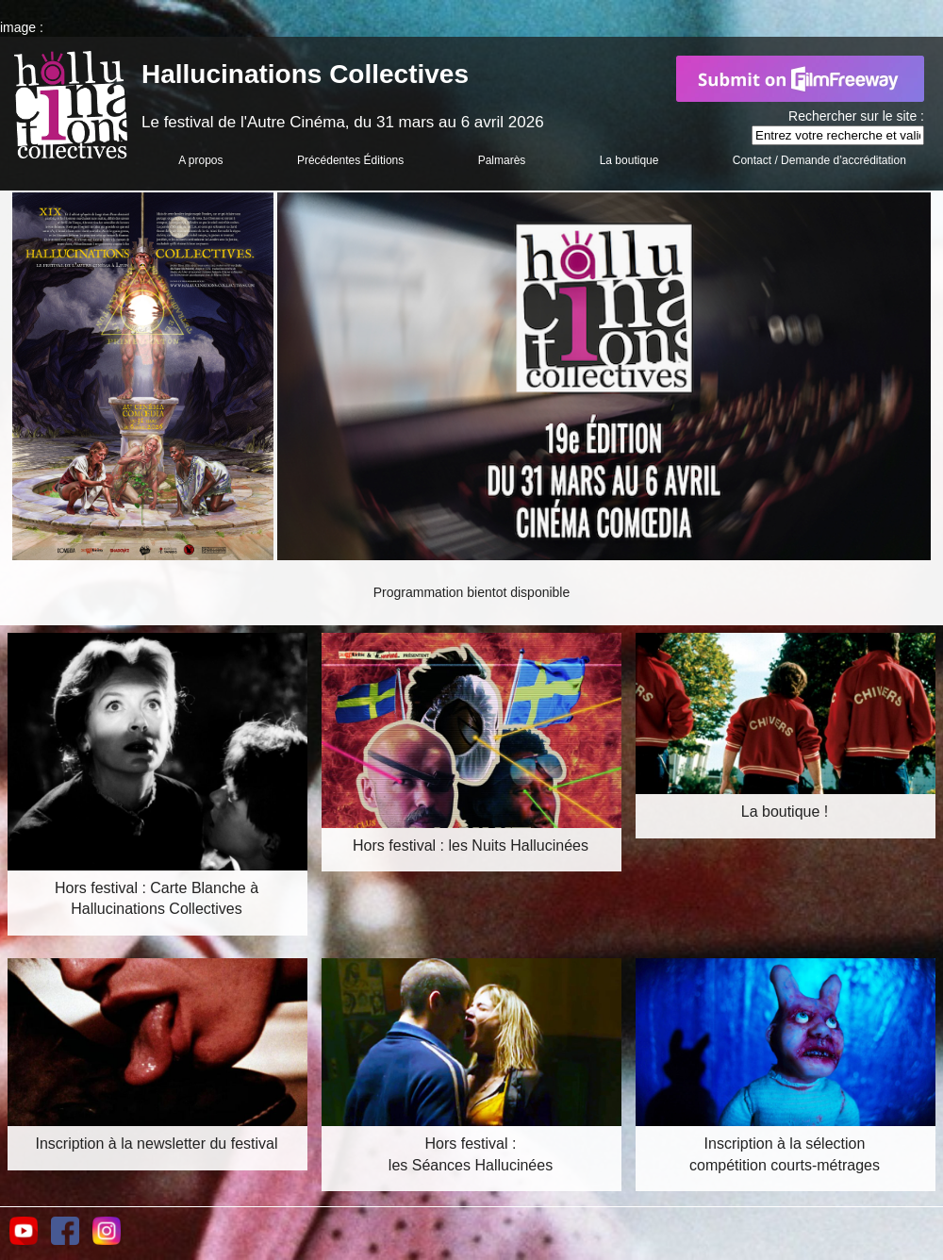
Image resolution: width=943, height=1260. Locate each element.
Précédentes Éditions (350, 160)
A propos (200, 160)
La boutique (629, 160)
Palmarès (502, 160)
